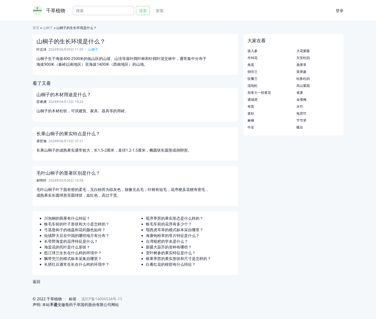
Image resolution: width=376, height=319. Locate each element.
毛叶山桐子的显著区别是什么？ (68, 173)
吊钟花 (252, 57)
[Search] (103, 10)
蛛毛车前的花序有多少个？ (169, 224)
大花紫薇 (303, 50)
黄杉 (250, 113)
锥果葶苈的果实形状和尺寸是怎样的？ (178, 258)
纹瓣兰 (252, 78)
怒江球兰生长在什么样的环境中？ (73, 252)
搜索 (143, 10)
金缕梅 (301, 99)
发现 (159, 10)
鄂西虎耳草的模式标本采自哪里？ (174, 229)
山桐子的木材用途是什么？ (63, 94)
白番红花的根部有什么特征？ (171, 264)
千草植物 (55, 10)
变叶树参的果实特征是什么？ (171, 252)
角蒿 (250, 64)
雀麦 (299, 92)
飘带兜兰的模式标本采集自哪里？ (73, 258)
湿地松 (252, 85)
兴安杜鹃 (303, 57)
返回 (36, 281)
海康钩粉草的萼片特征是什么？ (173, 235)
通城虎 (252, 99)
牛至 (250, 127)
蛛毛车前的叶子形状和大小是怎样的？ (76, 224)
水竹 (299, 106)
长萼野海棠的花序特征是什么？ (71, 241)
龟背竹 (301, 113)
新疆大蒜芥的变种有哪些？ (169, 247)
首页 (36, 27)
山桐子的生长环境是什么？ (71, 41)
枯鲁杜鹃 (303, 78)
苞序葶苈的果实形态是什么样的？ (174, 218)
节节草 (301, 120)
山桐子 (48, 27)
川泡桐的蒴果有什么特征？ (67, 218)
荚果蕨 (301, 71)
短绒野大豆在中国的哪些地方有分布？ (76, 235)
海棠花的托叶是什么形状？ (67, 247)
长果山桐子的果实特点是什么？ (68, 133)
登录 (339, 10)
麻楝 (250, 120)
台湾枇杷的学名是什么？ (167, 241)
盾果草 (301, 64)
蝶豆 (299, 127)
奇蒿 (250, 106)
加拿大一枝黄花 (259, 92)
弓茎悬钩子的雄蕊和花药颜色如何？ (75, 229)
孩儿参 (252, 50)
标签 (72, 298)
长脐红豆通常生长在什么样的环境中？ (76, 264)
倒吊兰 (252, 71)
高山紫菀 (303, 85)
